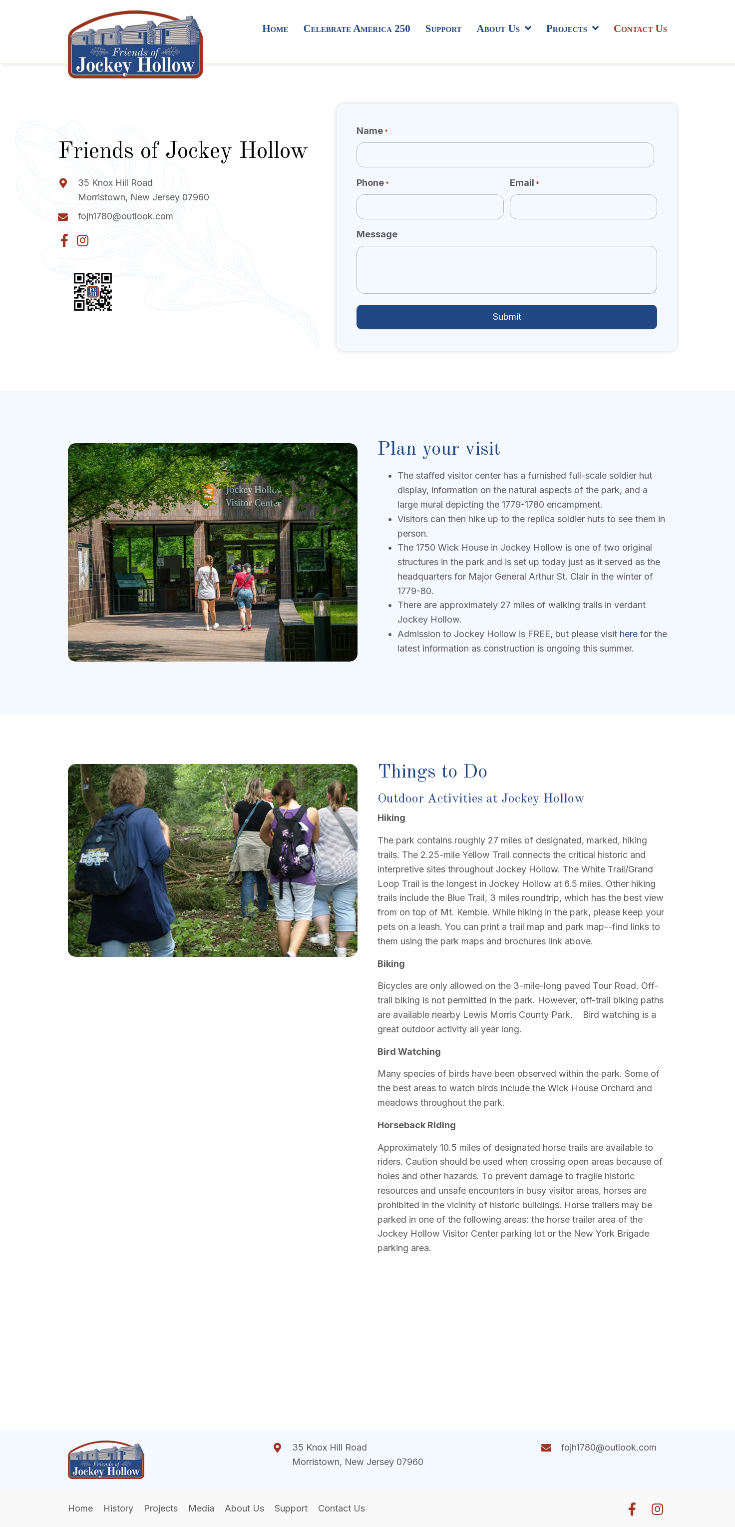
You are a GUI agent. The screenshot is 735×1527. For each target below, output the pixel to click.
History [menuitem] (118, 1508)
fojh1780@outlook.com (125, 216)
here (630, 634)
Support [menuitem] (291, 1508)
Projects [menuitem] (161, 1508)
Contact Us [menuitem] (341, 1508)
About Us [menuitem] (244, 1508)
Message (377, 234)
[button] (64, 240)
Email (524, 183)
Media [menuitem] (201, 1508)
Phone (373, 183)
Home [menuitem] (80, 1508)
